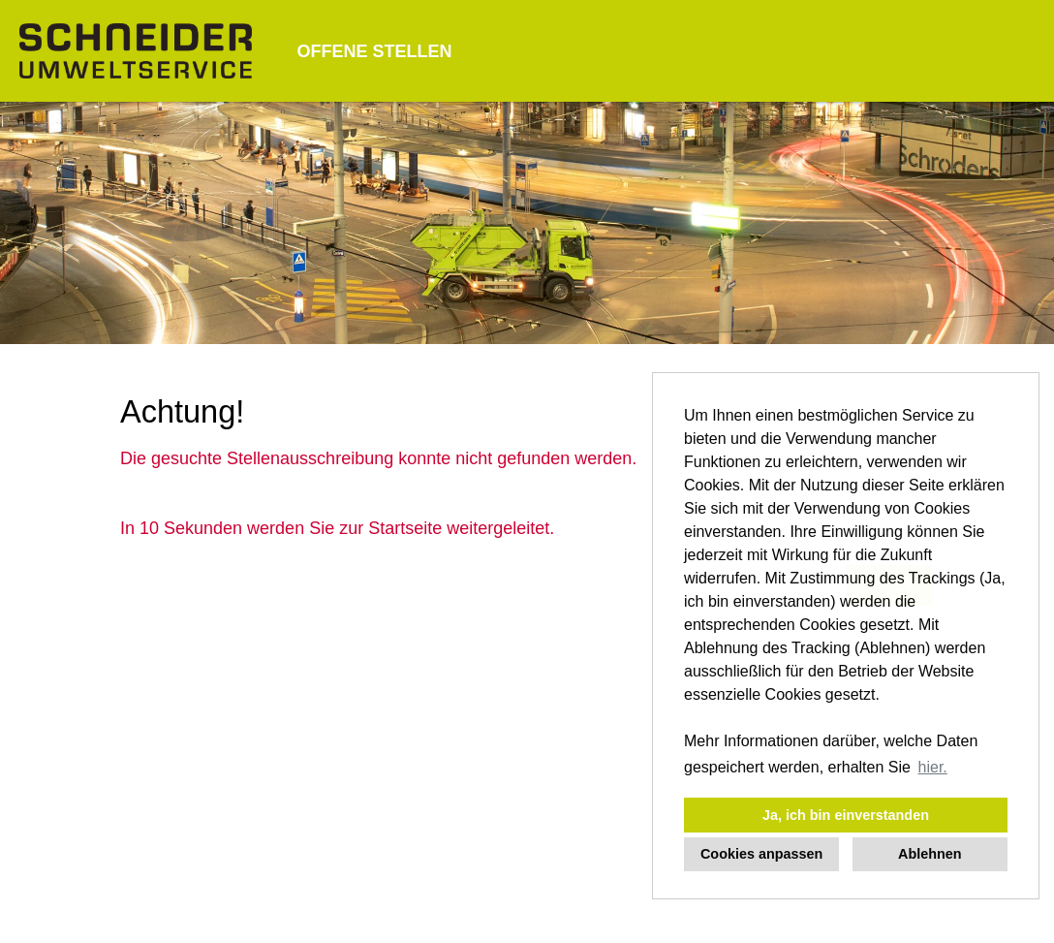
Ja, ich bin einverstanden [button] (845, 815)
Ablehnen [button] (930, 854)
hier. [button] (932, 767)
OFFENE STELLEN (373, 51)
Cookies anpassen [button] (761, 854)
